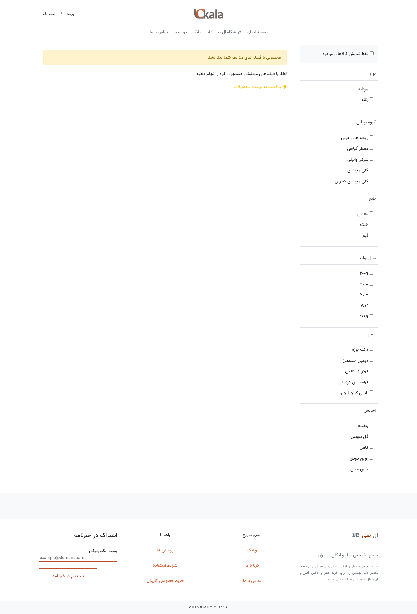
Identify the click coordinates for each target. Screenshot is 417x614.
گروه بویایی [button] (366, 122)
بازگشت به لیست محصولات (260, 86)
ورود (70, 13)
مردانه (365, 89)
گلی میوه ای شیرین (354, 181)
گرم (367, 235)
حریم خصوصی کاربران (165, 580)
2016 (367, 306)
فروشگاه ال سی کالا (224, 32)
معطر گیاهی (360, 148)
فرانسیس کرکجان (356, 382)
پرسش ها (165, 550)
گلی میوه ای (360, 170)
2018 (366, 284)
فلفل (366, 447)
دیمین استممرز (358, 360)
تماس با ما (159, 32)
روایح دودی (361, 458)
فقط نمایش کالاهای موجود (348, 53)
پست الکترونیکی (78, 555)
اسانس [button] (370, 410)
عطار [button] (372, 334)
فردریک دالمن (359, 371)
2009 (366, 273)
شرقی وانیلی (360, 159)
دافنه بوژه (362, 349)
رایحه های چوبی (357, 137)
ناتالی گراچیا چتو (356, 393)
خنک (366, 224)
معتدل (365, 214)
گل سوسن (362, 436)
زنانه (367, 99)
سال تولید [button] (367, 258)
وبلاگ (197, 32)
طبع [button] (372, 198)
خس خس (361, 469)
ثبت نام (49, 13)
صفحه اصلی (257, 32)
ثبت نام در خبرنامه (68, 576)
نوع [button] (373, 73)
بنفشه (365, 425)
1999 (366, 316)
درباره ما (180, 32)
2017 (366, 295)
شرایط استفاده (165, 565)
